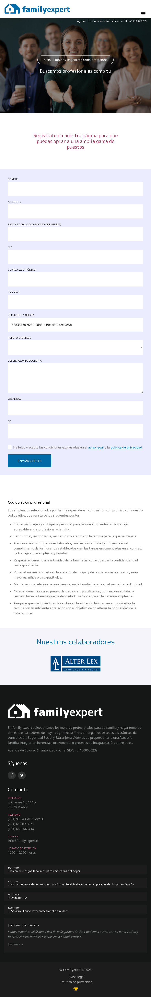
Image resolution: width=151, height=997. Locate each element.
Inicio (46, 60)
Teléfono (14, 292)
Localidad (14, 398)
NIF (10, 247)
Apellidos (14, 202)
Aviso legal (77, 977)
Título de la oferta (21, 315)
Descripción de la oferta (24, 360)
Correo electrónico (22, 269)
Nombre (13, 179)
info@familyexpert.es (23, 841)
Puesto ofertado (19, 337)
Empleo (58, 60)
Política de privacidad (76, 982)
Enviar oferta (29, 461)
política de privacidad (126, 447)
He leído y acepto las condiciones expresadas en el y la (77, 447)
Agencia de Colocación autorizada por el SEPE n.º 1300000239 (111, 21)
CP (9, 421)
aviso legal (96, 447)
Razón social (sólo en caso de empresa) (34, 224)
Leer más (14, 944)
